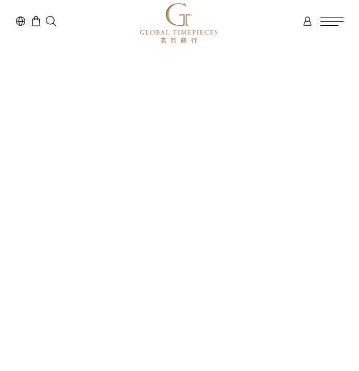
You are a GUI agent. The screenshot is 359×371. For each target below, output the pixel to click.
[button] (51, 21)
